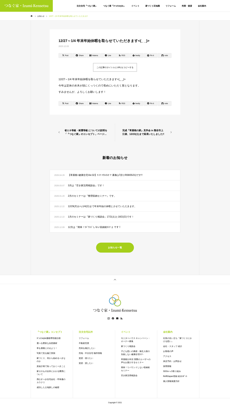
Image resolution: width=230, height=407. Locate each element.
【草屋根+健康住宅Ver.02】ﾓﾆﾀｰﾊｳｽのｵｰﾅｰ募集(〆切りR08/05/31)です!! (105, 175)
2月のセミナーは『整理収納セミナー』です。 (92, 196)
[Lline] (108, 55)
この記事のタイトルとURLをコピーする (115, 67)
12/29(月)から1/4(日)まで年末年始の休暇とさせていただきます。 (102, 206)
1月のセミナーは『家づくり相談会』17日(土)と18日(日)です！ (101, 216)
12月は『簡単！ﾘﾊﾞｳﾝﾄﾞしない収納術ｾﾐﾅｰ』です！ (94, 227)
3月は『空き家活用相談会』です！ (86, 185)
